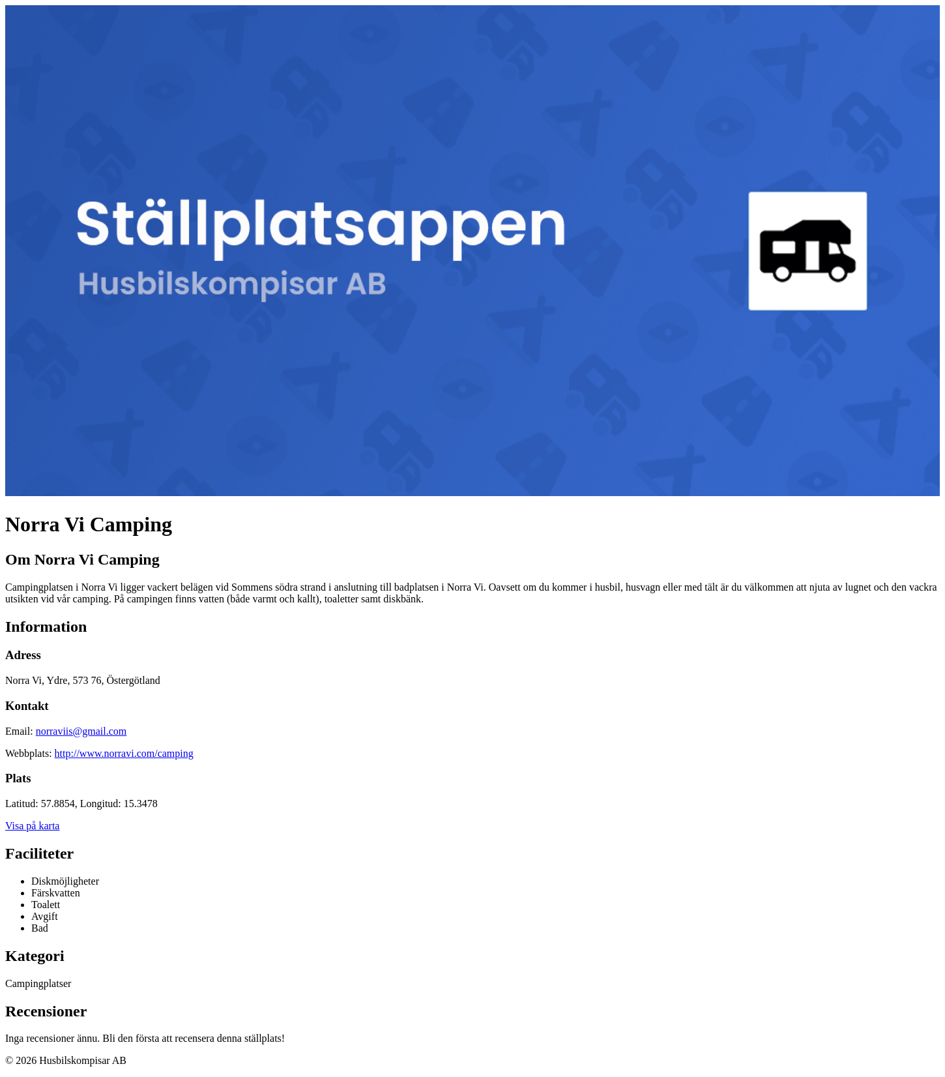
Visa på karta (32, 825)
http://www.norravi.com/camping (124, 753)
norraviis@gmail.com (81, 731)
